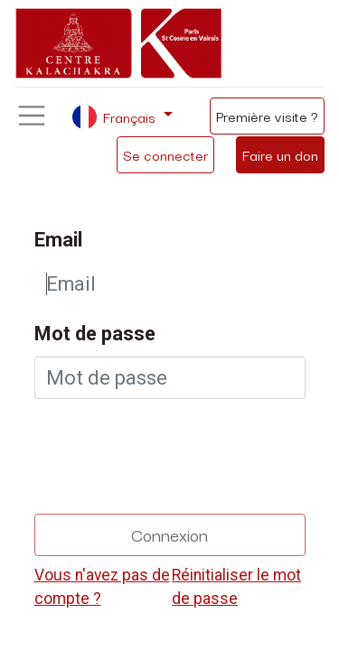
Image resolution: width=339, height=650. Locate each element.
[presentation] (171, 448)
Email (58, 239)
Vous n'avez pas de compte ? (102, 587)
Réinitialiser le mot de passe (236, 587)
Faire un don (280, 154)
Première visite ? (267, 115)
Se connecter (165, 154)
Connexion (169, 534)
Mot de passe (94, 333)
